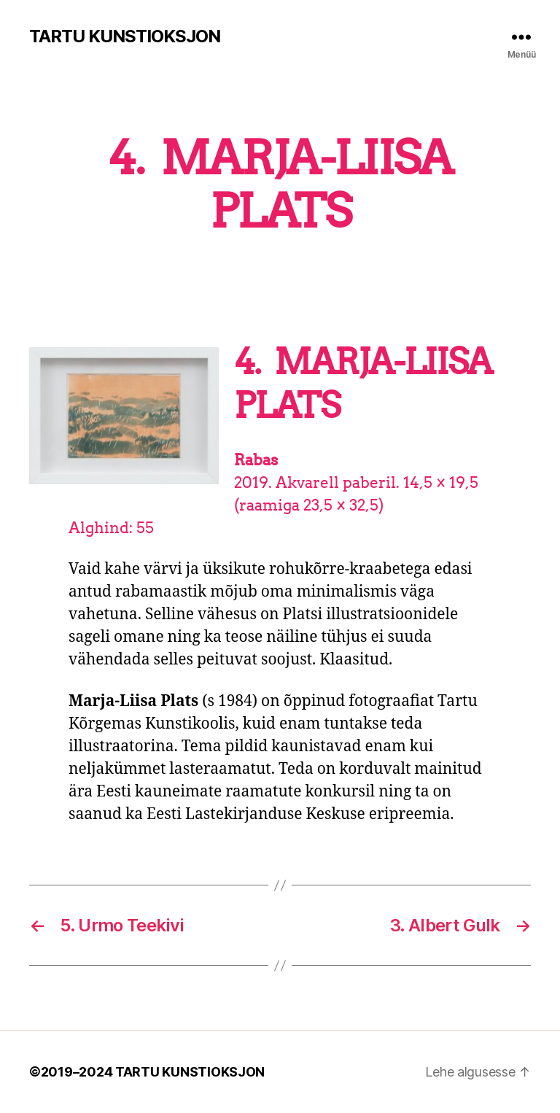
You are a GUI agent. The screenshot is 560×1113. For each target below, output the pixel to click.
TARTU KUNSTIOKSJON (124, 36)
